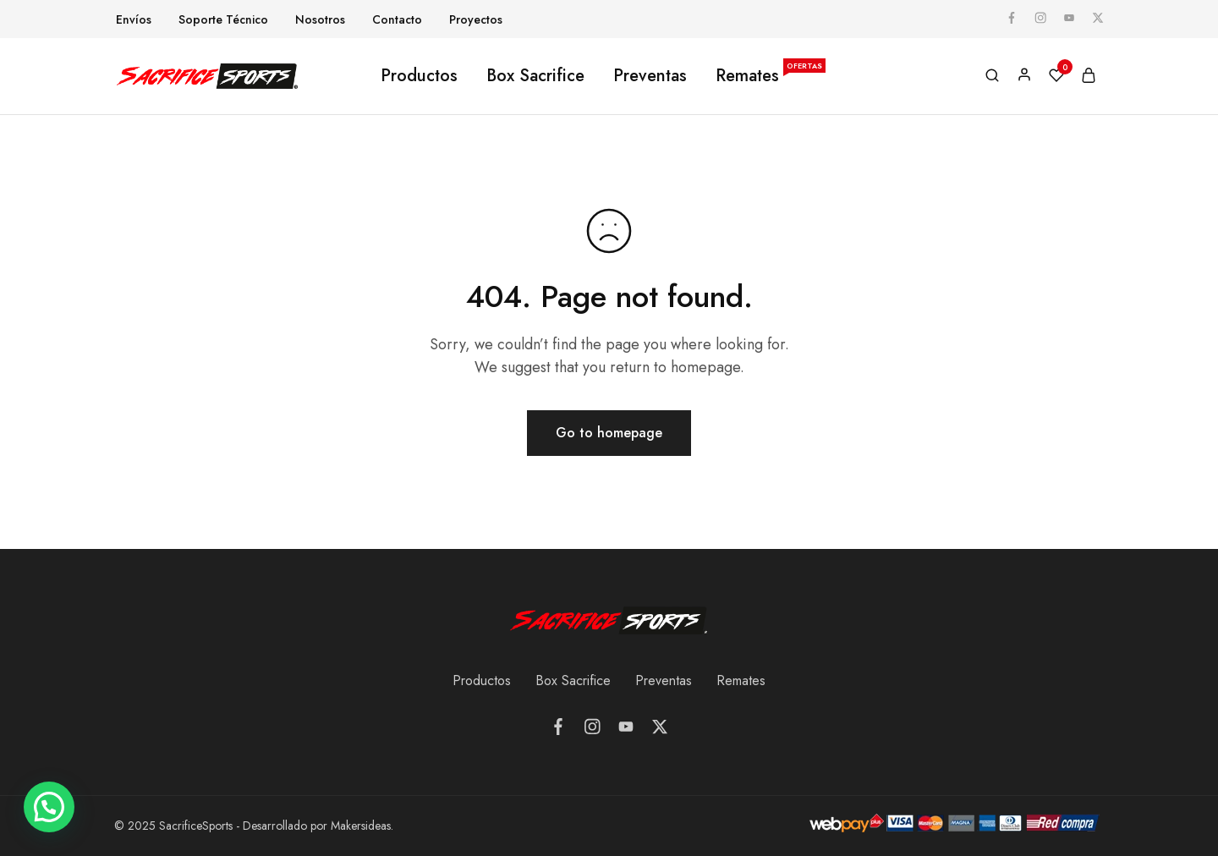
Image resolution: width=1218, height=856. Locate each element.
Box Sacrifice (535, 76)
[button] (49, 807)
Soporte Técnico (223, 19)
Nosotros (320, 19)
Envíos (133, 19)
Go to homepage (609, 432)
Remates (770, 76)
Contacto (397, 19)
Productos (419, 76)
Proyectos (475, 19)
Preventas (650, 76)
